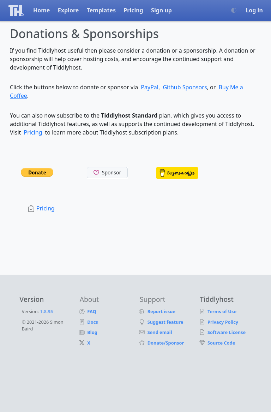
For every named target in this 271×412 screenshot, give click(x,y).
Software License (227, 332)
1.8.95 (46, 311)
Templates (101, 10)
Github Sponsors (185, 87)
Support (152, 299)
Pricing (133, 10)
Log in (254, 10)
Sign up (161, 10)
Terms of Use (222, 311)
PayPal (149, 87)
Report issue (161, 311)
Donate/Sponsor (166, 343)
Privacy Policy (223, 322)
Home (41, 10)
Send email (160, 332)
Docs (93, 322)
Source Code (221, 343)
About (89, 299)
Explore (68, 10)
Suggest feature (165, 322)
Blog (92, 332)
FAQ (92, 311)
